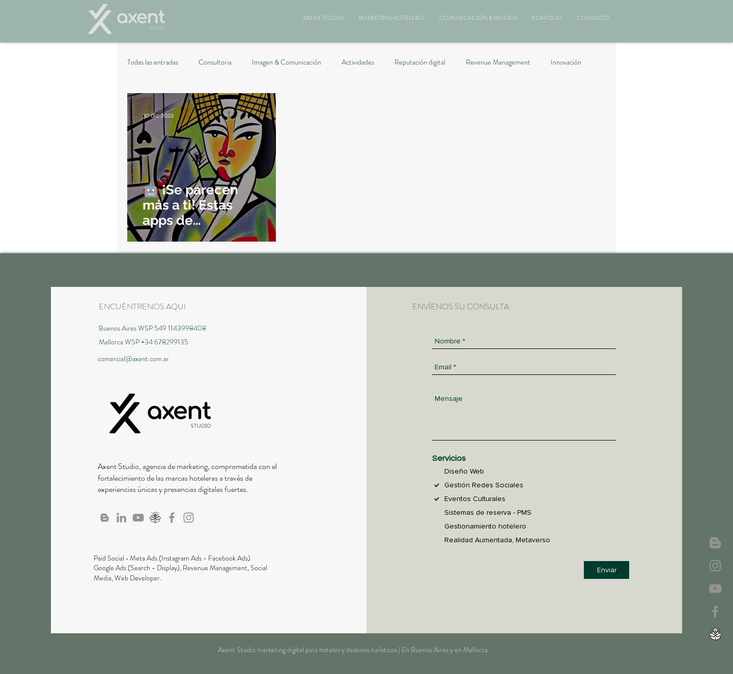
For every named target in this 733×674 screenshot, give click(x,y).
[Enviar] (606, 570)
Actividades (358, 62)
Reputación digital (419, 62)
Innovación (566, 62)
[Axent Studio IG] (715, 565)
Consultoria (215, 62)
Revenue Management (498, 62)
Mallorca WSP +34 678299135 (143, 342)
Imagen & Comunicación (286, 62)
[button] (323, 18)
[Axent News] (715, 542)
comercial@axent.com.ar (133, 359)
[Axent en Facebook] (715, 611)
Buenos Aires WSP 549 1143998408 (152, 328)
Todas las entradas (152, 62)
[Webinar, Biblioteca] (715, 634)
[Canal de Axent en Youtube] (715, 588)
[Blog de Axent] (104, 517)
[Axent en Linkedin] (121, 517)
